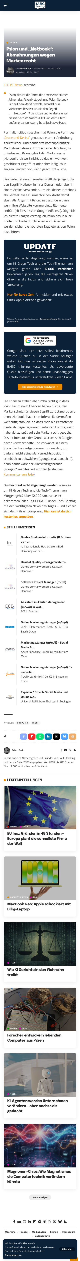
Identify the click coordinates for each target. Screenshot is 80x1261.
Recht (35, 723)
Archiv (13, 43)
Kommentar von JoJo (19, 474)
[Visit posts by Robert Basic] (10, 70)
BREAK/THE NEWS (19, 897)
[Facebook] (61, 750)
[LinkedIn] (29, 1221)
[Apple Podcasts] (44, 1221)
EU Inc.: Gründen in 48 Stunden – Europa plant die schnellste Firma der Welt (37, 839)
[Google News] (19, 1221)
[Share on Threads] (56, 736)
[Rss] (74, 750)
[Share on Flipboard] (31, 736)
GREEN (13, 1028)
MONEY (13, 827)
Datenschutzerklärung (48, 319)
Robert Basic (25, 68)
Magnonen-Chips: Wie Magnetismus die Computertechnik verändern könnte (39, 1177)
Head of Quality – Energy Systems (43, 562)
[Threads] (54, 1221)
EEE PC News (13, 85)
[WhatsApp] (49, 1221)
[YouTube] (65, 750)
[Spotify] (39, 1221)
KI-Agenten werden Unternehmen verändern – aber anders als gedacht (37, 1106)
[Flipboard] (34, 1221)
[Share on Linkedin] (48, 736)
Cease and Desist (17, 138)
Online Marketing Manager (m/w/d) (44, 622)
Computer (22, 723)
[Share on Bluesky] (64, 736)
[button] (67, 1249)
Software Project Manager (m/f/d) (43, 582)
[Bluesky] (60, 1221)
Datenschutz (12, 1255)
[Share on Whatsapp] (40, 736)
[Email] (72, 736)
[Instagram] (70, 750)
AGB (16, 322)
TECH (25, 827)
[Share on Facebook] (23, 736)
